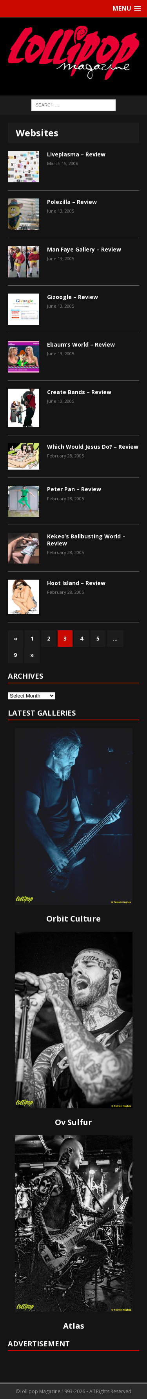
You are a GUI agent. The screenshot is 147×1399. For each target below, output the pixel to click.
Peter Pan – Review (74, 489)
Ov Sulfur (73, 1122)
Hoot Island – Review (76, 583)
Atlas (73, 1325)
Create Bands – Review (79, 392)
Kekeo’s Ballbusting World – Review (86, 539)
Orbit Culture (73, 918)
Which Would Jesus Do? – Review (92, 446)
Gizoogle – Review (72, 297)
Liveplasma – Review (76, 154)
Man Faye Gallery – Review (84, 249)
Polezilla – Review (72, 202)
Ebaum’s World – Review (81, 344)
